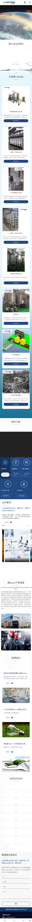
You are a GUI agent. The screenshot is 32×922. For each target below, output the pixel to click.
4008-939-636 (6, 915)
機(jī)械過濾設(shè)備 (16, 111)
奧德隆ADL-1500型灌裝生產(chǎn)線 (14, 744)
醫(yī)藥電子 (9, 557)
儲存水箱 (16, 314)
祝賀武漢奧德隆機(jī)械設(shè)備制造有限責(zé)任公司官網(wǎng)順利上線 (15, 673)
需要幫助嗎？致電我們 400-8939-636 (16, 909)
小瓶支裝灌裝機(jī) (16, 395)
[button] (27, 525)
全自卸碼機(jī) (16, 354)
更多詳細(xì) (5, 474)
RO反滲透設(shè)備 (16, 192)
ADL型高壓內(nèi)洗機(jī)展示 (15, 709)
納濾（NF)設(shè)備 (16, 233)
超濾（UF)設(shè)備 (16, 152)
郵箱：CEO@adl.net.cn (8, 917)
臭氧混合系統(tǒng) (16, 273)
